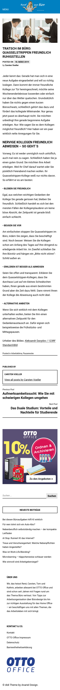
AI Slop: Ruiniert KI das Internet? (18, 538)
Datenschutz (13, 642)
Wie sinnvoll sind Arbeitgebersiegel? (20, 561)
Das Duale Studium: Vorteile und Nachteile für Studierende (30, 408)
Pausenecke (28, 353)
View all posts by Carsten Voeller (22, 379)
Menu (6, 9)
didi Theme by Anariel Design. (21, 684)
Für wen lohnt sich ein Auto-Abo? (19, 524)
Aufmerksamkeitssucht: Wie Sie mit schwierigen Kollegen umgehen (30, 394)
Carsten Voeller (12, 65)
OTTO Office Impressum (19, 637)
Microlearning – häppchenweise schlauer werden (27, 557)
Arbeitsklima (16, 353)
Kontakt (10, 632)
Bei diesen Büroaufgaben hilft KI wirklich (22, 519)
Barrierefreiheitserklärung (19, 647)
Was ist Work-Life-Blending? (16, 552)
